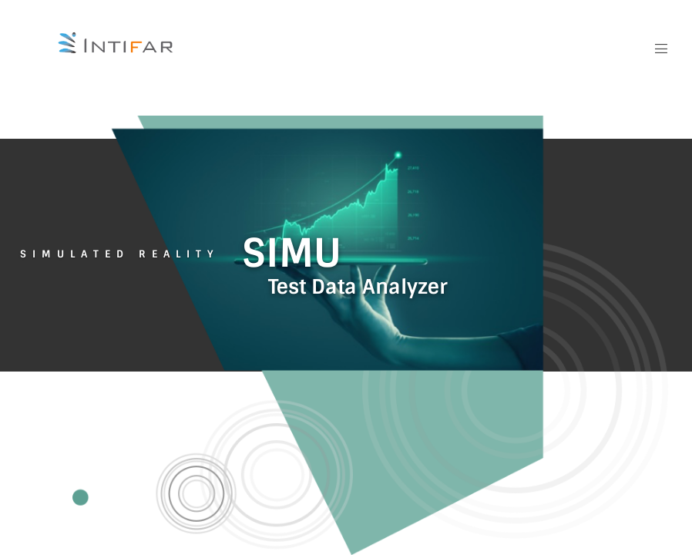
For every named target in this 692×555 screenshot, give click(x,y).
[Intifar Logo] (116, 42)
